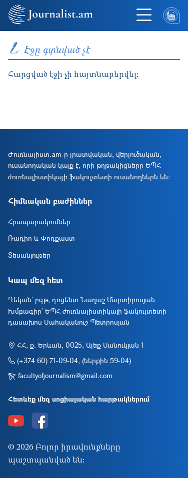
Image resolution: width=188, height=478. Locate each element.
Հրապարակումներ (39, 221)
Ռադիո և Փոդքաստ (41, 238)
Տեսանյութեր (29, 255)
